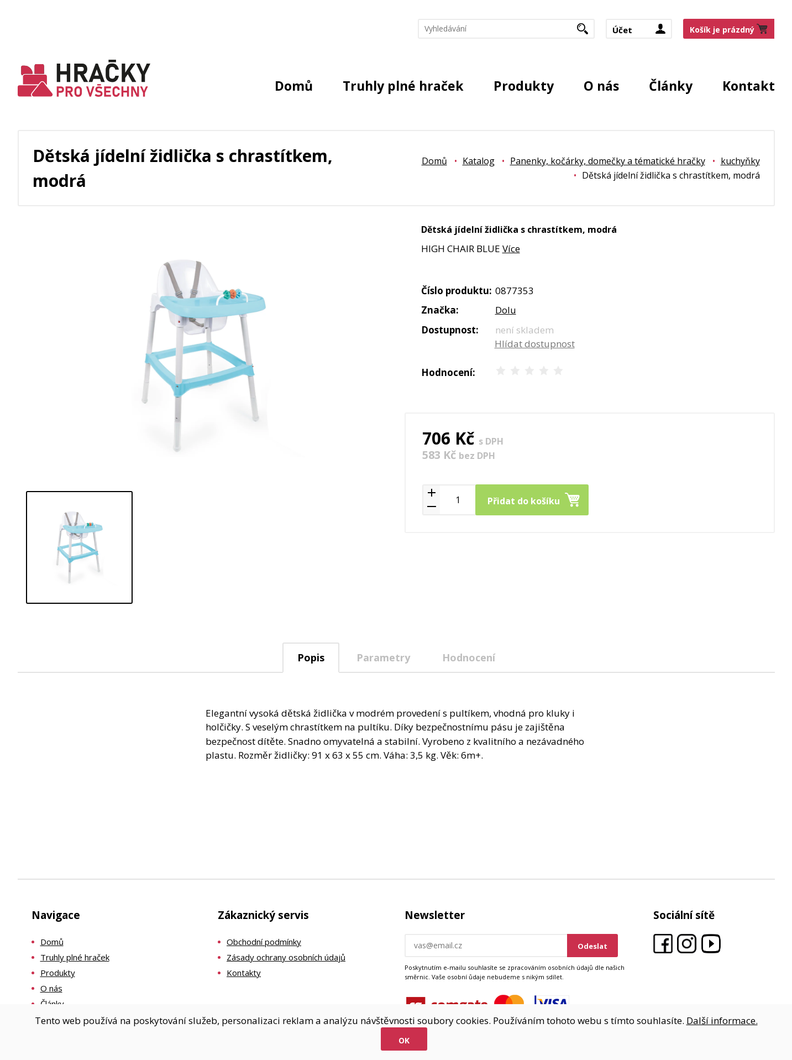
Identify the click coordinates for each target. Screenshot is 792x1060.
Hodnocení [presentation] (468, 657)
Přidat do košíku (523, 501)
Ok (404, 1040)
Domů (294, 86)
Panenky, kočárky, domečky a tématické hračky (607, 161)
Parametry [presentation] (383, 657)
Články (671, 86)
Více (511, 248)
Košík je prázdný (722, 29)
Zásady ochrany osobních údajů (286, 957)
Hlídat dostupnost (535, 343)
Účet (622, 29)
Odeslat (592, 946)
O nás (601, 86)
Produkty (524, 86)
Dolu (505, 310)
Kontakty (244, 972)
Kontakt (748, 86)
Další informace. (722, 1020)
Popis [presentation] (310, 657)
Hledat (587, 32)
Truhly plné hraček (403, 86)
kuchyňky (740, 161)
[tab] (310, 658)
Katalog (479, 161)
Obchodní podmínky (264, 941)
